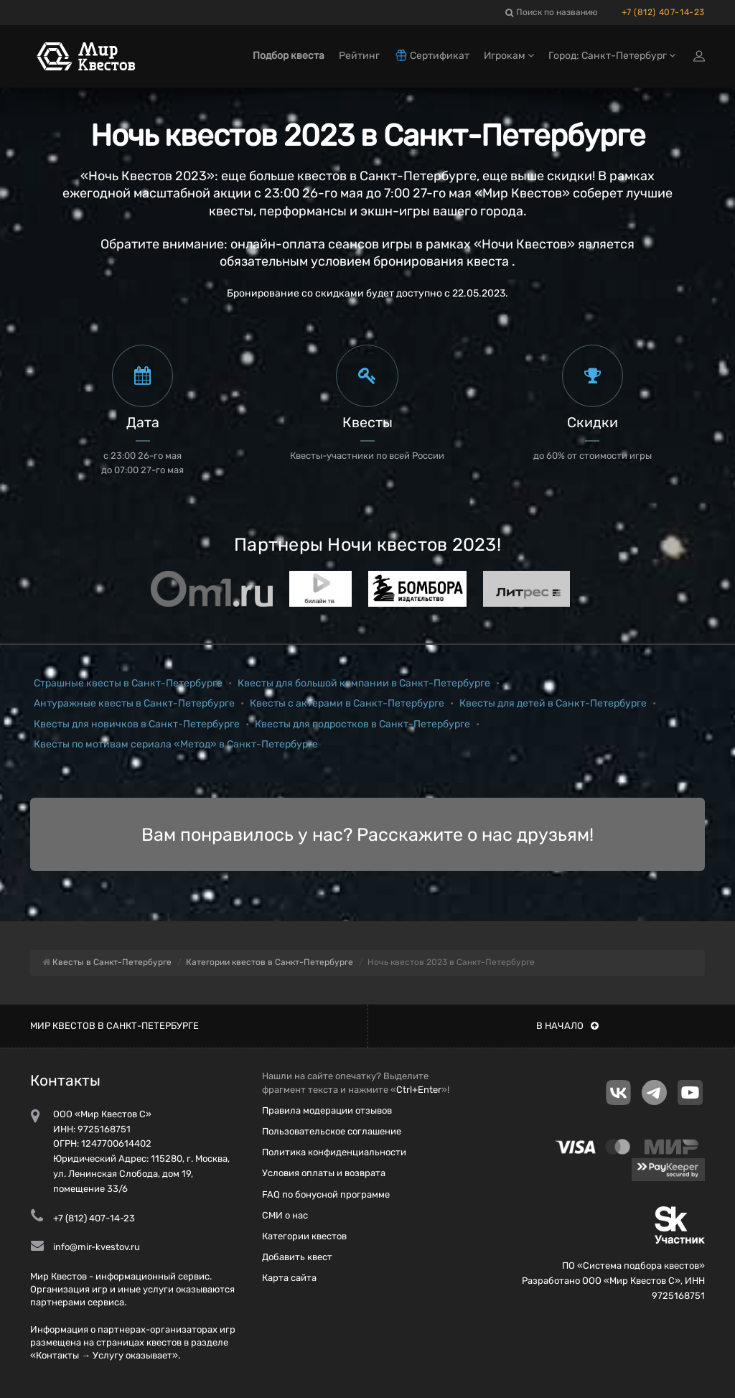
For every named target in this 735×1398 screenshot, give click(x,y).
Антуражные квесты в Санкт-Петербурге (134, 703)
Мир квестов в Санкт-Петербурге (114, 1025)
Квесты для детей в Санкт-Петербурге (553, 703)
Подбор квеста (288, 56)
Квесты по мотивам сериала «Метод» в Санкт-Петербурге (176, 744)
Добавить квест (297, 1257)
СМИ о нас (285, 1215)
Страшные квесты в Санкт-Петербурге (128, 683)
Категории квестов (304, 1236)
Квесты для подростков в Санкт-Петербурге (362, 724)
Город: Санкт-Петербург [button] (611, 56)
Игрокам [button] (509, 56)
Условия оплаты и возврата (323, 1173)
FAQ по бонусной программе (326, 1194)
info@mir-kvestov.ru (96, 1246)
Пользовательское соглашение (331, 1131)
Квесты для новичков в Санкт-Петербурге (137, 724)
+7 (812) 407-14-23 (663, 12)
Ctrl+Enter (418, 1089)
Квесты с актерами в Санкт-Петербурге (347, 703)
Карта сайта (289, 1277)
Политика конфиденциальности (334, 1152)
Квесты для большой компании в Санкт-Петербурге (364, 683)
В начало (567, 1025)
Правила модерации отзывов (327, 1110)
